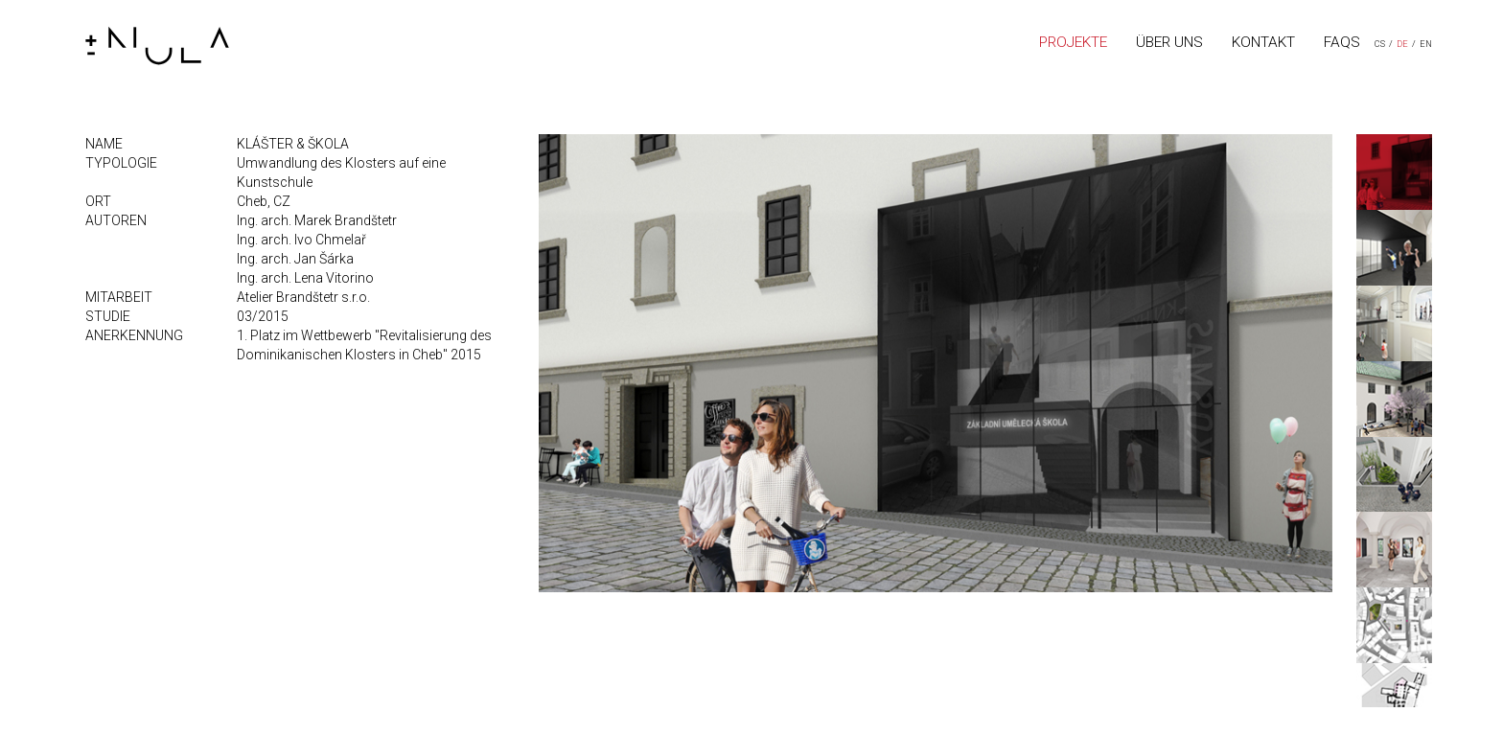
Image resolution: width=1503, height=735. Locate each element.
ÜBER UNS (1169, 42)
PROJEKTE (1073, 42)
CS (1380, 43)
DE (1402, 43)
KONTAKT (1263, 42)
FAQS (1342, 42)
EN (1426, 43)
